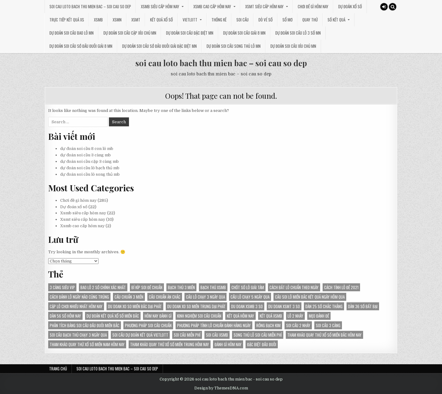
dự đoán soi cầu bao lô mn (71, 33)
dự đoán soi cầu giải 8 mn (244, 33)
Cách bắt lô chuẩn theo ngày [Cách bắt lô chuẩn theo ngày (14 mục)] (294, 287)
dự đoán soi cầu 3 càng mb (85, 155)
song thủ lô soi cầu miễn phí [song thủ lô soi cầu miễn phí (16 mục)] (258, 335)
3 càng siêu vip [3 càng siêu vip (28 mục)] (62, 287)
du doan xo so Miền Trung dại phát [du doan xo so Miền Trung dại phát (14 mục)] (196, 306)
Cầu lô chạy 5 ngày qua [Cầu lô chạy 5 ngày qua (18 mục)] (250, 297)
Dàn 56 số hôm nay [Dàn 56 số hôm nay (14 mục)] (65, 316)
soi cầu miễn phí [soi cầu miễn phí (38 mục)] (187, 335)
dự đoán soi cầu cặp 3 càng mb (89, 161)
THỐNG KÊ (219, 20)
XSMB (98, 20)
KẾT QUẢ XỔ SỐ (161, 20)
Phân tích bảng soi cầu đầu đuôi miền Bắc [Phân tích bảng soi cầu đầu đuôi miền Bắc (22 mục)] (84, 325)
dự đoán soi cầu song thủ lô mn (234, 46)
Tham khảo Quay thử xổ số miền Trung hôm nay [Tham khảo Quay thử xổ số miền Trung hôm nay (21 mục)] (169, 344)
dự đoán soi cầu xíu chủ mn (293, 46)
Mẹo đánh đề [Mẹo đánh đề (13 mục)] (319, 316)
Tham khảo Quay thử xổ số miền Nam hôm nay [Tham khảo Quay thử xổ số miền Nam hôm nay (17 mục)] (87, 344)
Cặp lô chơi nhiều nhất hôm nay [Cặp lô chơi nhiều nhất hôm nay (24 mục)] (76, 306)
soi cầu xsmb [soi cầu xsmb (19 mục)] (217, 335)
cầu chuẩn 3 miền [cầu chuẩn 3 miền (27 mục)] (128, 297)
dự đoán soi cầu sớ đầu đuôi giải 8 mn (80, 46)
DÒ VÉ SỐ (265, 20)
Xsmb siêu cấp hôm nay (160, 6)
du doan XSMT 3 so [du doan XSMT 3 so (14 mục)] (284, 306)
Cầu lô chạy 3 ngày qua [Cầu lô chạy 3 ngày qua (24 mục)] (205, 297)
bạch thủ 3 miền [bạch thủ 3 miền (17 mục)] (181, 287)
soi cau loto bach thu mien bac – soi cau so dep (90, 6)
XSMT (135, 20)
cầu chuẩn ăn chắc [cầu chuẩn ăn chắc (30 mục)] (164, 297)
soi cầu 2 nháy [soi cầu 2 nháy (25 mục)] (298, 325)
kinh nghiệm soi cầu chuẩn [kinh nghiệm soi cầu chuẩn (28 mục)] (199, 316)
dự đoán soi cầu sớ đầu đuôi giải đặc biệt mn (159, 46)
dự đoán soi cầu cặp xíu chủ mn (129, 33)
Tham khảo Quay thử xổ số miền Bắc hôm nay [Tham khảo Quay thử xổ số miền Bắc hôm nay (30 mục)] (324, 335)
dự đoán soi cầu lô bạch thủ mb (89, 168)
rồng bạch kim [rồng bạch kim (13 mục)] (268, 325)
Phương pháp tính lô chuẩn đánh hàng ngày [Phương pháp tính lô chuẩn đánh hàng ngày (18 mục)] (214, 325)
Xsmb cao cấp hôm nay (212, 6)
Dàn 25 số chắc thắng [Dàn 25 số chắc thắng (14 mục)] (324, 306)
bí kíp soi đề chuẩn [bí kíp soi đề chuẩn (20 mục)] (146, 287)
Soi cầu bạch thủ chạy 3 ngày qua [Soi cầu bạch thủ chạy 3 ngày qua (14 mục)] (78, 335)
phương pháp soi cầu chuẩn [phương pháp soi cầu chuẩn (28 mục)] (148, 325)
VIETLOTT (190, 20)
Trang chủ (58, 368)
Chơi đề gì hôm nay (313, 6)
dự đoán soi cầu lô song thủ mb (90, 174)
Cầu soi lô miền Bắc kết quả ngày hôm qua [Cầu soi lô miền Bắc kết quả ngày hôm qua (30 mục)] (310, 297)
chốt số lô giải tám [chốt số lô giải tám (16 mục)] (247, 287)
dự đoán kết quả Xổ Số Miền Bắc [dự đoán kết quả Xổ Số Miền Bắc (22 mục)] (113, 316)
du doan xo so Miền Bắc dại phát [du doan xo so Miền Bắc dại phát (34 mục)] (135, 306)
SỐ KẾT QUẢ (336, 20)
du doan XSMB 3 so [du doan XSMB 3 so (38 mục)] (247, 306)
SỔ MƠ (287, 20)
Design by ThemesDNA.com (221, 388)
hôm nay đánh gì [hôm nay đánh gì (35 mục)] (158, 316)
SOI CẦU (242, 20)
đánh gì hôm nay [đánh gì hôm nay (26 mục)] (228, 344)
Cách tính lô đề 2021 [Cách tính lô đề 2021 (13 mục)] (341, 287)
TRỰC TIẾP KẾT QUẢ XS (66, 20)
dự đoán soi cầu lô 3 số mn (298, 33)
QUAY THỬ (310, 20)
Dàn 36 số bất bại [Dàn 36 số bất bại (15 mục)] (363, 306)
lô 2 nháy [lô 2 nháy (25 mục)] (295, 316)
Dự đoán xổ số (350, 6)
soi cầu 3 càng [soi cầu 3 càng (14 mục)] (328, 325)
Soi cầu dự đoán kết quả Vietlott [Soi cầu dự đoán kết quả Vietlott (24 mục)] (140, 335)
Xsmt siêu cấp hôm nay (264, 6)
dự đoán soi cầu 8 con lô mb (86, 148)
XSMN (117, 20)
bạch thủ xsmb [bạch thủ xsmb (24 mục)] (213, 287)
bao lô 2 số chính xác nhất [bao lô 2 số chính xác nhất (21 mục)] (103, 287)
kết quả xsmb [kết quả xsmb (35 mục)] (271, 316)
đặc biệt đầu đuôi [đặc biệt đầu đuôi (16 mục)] (261, 344)
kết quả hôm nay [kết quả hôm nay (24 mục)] (240, 316)
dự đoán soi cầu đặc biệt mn (189, 33)
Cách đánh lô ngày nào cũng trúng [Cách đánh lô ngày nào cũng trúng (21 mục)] (79, 297)
